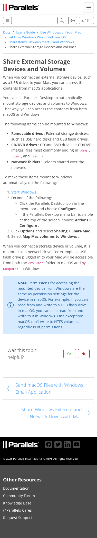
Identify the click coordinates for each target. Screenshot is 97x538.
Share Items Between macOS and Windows (41, 42)
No (83, 353)
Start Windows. (24, 192)
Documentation (16, 488)
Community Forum (19, 495)
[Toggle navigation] (89, 7)
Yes (70, 353)
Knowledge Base (17, 503)
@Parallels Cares (17, 510)
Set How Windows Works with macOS (37, 37)
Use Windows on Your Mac (60, 32)
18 (85, 20)
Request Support (17, 517)
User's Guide (25, 32)
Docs (7, 32)
